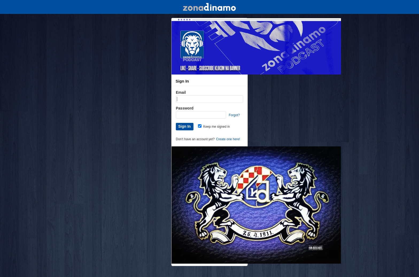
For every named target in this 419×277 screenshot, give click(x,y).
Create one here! (228, 139)
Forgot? (234, 115)
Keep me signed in (214, 126)
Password (184, 108)
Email (181, 92)
